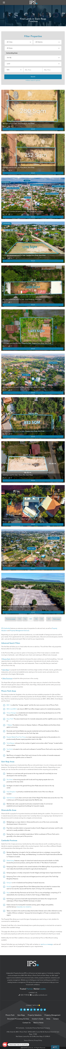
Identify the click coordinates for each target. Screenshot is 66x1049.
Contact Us (27, 1023)
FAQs (48, 1019)
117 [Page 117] (30, 619)
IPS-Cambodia (5, 628)
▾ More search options (33, 80)
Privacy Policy (38, 1040)
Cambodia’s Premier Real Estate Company (38, 1028)
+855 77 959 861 (24, 995)
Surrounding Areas (10, 53)
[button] (3, 3)
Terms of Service (28, 1040)
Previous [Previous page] (10, 619)
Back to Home (38, 1023)
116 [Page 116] (25, 619)
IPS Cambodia (20, 1028)
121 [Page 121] (49, 619)
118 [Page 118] (36, 619)
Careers (56, 1019)
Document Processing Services (18, 1019)
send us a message (47, 944)
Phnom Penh (36, 975)
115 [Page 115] (19, 619)
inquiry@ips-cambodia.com (38, 995)
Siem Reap (46, 975)
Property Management (52, 1015)
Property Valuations (35, 1015)
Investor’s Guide (37, 1019)
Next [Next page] (56, 619)
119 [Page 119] (41, 619)
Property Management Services (19, 630)
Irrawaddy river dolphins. (24, 907)
